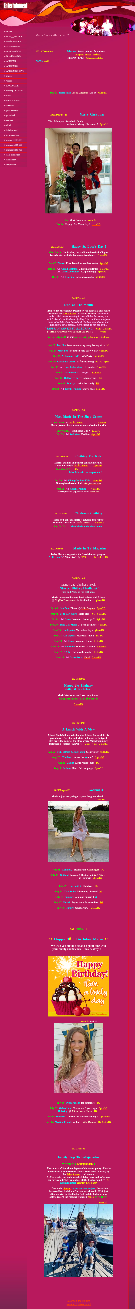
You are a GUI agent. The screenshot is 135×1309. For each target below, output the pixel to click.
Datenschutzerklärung (78, 1300)
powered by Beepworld (78, 1304)
